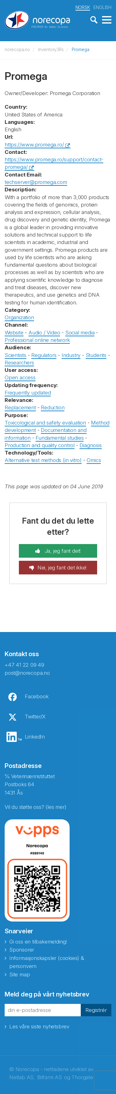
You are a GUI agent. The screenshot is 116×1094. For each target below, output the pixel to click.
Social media (80, 332)
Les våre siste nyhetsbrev (39, 1026)
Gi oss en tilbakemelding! (38, 942)
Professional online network (37, 340)
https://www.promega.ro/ (34, 145)
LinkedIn (35, 737)
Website (14, 332)
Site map (19, 974)
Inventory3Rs (51, 49)
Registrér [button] (96, 1010)
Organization (19, 317)
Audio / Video (44, 332)
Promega (80, 49)
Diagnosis (90, 445)
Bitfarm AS (49, 1077)
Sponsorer (21, 950)
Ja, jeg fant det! (62, 551)
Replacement (20, 407)
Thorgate (82, 1077)
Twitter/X (35, 716)
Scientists (15, 355)
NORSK (82, 7)
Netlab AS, (22, 1077)
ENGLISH (102, 7)
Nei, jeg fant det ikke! (62, 567)
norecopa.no (17, 49)
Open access (20, 377)
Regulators (43, 355)
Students (96, 355)
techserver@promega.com (36, 182)
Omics (94, 460)
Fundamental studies (60, 438)
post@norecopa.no (27, 673)
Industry (71, 355)
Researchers (19, 363)
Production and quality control (40, 445)
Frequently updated (28, 393)
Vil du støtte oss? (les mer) (35, 807)
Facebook (36, 696)
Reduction (52, 407)
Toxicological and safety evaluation (45, 423)
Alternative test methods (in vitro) (43, 460)
